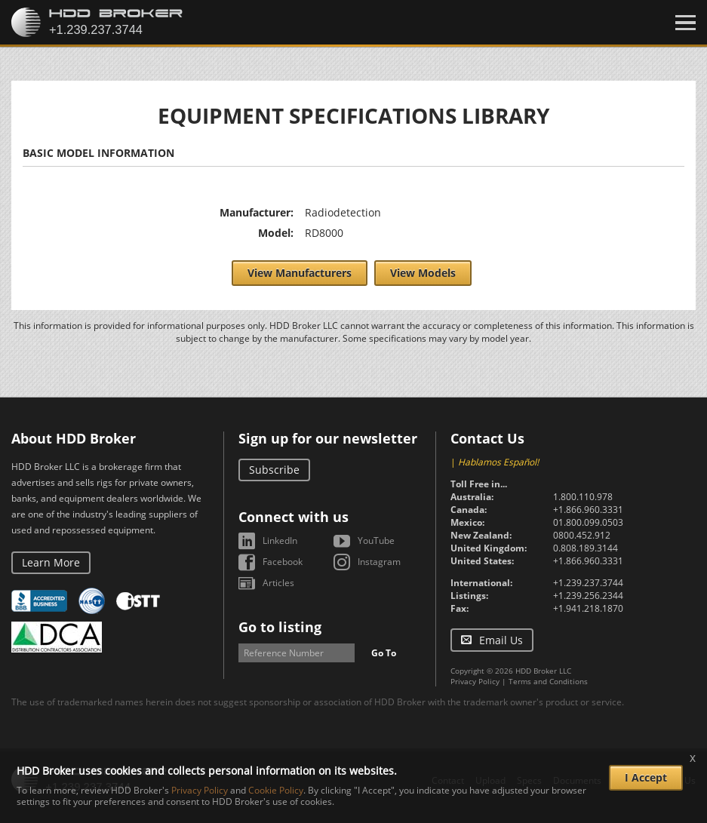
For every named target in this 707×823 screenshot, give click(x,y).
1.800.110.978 (583, 496)
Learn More (51, 562)
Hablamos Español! (498, 462)
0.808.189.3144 (585, 548)
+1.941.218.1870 (588, 608)
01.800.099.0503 (588, 522)
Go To (383, 652)
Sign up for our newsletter (327, 438)
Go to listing (279, 627)
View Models (423, 273)
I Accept (646, 777)
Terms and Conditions (548, 681)
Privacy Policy (475, 681)
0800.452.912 (581, 535)
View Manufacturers (299, 273)
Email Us (501, 640)
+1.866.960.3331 (588, 509)
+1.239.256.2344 (588, 595)
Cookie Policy (275, 790)
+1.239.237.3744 (588, 582)
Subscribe (274, 469)
